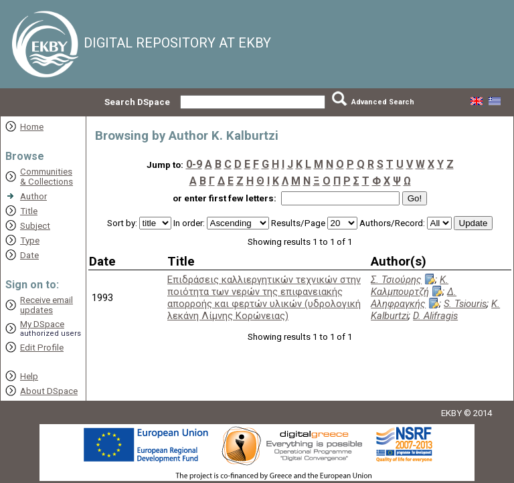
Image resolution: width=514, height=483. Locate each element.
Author (33, 196)
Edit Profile (42, 348)
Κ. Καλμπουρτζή (409, 286)
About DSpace (49, 391)
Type (29, 240)
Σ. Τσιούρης (396, 280)
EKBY (451, 413)
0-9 (194, 164)
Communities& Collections (46, 177)
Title (28, 211)
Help (29, 376)
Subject (35, 226)
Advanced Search (382, 102)
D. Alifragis (435, 316)
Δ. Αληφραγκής (413, 298)
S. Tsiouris (465, 304)
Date (29, 255)
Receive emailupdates (46, 305)
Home (32, 127)
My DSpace (42, 324)
